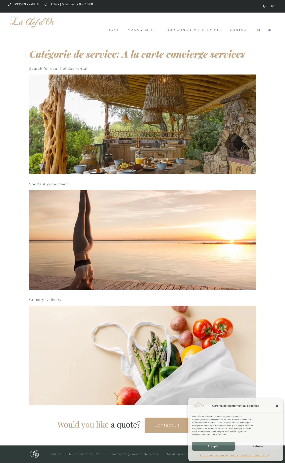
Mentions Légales (182, 454)
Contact (239, 30)
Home (114, 30)
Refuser (258, 446)
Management (143, 30)
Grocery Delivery (45, 300)
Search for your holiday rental (58, 69)
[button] (277, 406)
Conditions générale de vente (133, 454)
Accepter (213, 446)
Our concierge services (194, 30)
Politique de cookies (214, 455)
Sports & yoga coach (49, 184)
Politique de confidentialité (250, 455)
